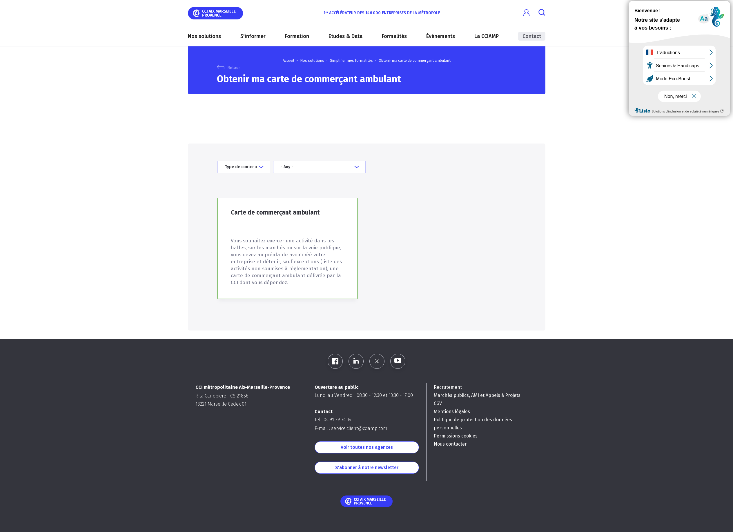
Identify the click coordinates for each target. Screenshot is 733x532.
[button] (526, 13)
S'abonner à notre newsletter (366, 467)
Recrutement (448, 387)
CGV (438, 403)
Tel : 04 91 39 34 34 (333, 419)
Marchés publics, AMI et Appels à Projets (477, 395)
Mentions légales (452, 411)
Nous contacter (450, 444)
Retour (233, 67)
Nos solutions (204, 36)
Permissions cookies (456, 436)
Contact (531, 36)
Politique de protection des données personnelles (473, 424)
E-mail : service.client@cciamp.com (351, 428)
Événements (440, 36)
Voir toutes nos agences (367, 447)
